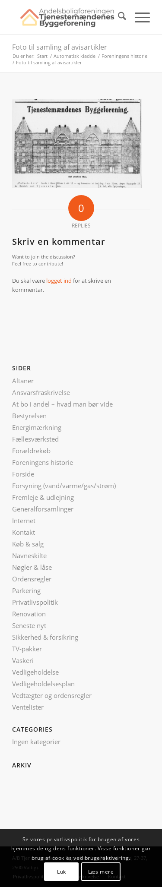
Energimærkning (36, 427)
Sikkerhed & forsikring (45, 637)
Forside (23, 474)
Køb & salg (28, 544)
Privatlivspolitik (35, 602)
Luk (61, 871)
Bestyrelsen (29, 415)
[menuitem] (117, 17)
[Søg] (117, 17)
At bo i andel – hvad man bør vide (62, 404)
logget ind (59, 280)
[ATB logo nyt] (67, 17)
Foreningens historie (42, 462)
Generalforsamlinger (42, 509)
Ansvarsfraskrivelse (41, 392)
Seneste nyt (29, 625)
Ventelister (28, 707)
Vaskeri (23, 660)
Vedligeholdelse (35, 672)
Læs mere (101, 871)
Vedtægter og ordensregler (52, 695)
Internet (23, 520)
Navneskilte (29, 555)
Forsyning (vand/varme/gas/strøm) (64, 485)
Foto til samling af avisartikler (59, 47)
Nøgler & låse (32, 567)
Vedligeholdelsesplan (43, 683)
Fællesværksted (35, 439)
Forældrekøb (31, 450)
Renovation (29, 613)
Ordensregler (31, 578)
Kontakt (23, 532)
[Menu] (138, 17)
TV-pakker (27, 648)
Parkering (26, 590)
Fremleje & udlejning (43, 497)
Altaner (23, 380)
